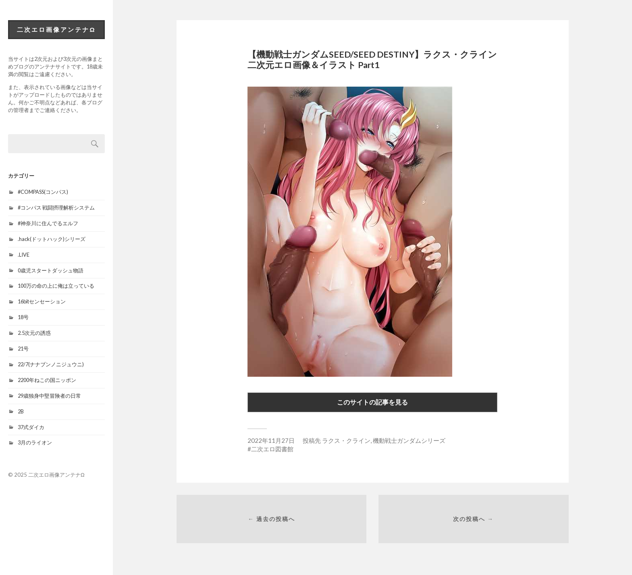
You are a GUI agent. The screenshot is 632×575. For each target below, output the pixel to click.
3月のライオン (35, 442)
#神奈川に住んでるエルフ (48, 223)
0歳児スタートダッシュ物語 (50, 270)
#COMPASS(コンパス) (43, 192)
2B (21, 411)
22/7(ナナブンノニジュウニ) (51, 364)
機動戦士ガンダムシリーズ (409, 440)
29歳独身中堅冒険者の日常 (49, 395)
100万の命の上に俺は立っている (56, 285)
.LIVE (23, 254)
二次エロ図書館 (272, 449)
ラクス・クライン (346, 440)
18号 (23, 317)
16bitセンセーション (42, 301)
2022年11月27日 (271, 440)
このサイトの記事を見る (372, 402)
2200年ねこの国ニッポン (47, 380)
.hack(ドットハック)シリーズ (51, 239)
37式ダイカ (31, 427)
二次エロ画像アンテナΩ (56, 29)
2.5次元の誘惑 (34, 333)
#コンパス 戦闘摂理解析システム (56, 207)
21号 (23, 348)
